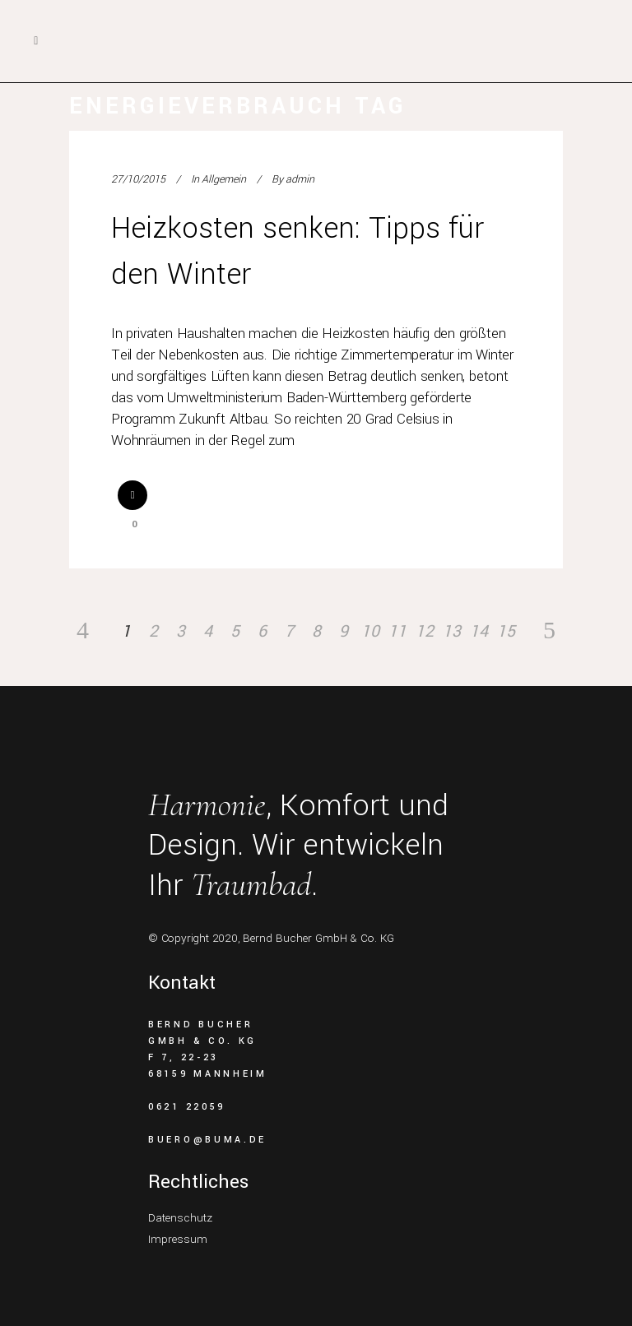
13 (452, 631)
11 (397, 631)
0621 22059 (186, 1107)
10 (370, 631)
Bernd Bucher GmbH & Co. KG (318, 938)
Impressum (177, 1239)
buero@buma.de (207, 1140)
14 (479, 631)
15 (506, 631)
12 (425, 631)
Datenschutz (180, 1218)
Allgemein (224, 179)
